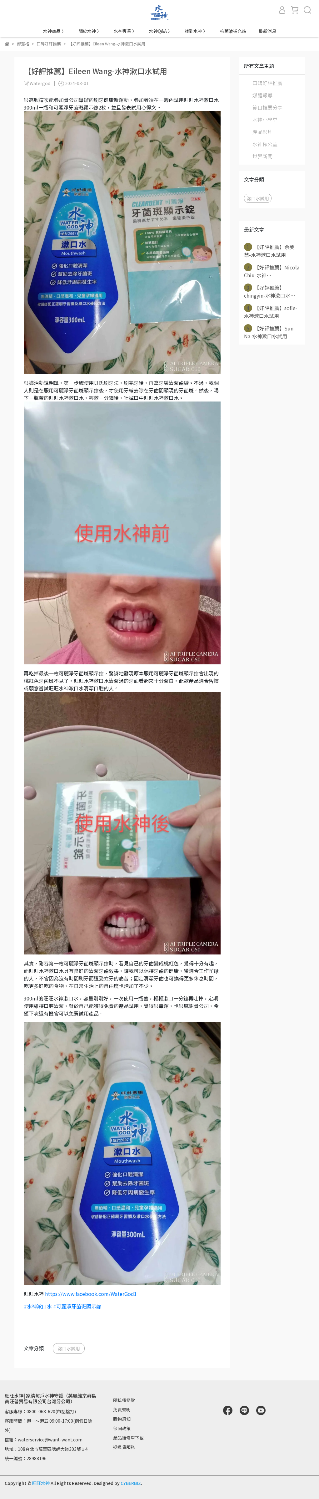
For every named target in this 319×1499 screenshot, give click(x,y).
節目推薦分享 (267, 107)
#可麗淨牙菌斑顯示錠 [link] (77, 1306)
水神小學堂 (264, 119)
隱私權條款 (124, 1400)
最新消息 (267, 31)
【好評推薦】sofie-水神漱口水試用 (270, 312)
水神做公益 (264, 144)
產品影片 (262, 132)
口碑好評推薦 (267, 83)
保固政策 (122, 1428)
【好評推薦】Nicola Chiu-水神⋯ (271, 271)
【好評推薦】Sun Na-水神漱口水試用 (268, 332)
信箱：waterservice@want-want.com (43, 1439)
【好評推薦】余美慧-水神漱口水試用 (269, 250)
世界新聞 (262, 156)
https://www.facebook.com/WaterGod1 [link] (91, 1293)
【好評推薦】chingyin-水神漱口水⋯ (269, 291)
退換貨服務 (124, 1447)
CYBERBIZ (131, 1483)
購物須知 (122, 1419)
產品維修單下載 (128, 1438)
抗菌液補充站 (233, 31)
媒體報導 (262, 95)
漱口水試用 (69, 1348)
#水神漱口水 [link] (38, 1306)
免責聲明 (122, 1409)
